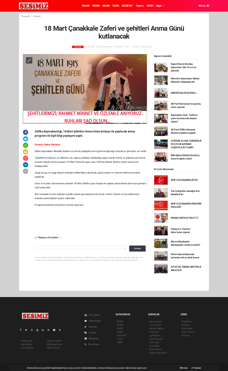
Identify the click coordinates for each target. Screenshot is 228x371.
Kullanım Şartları (54, 341)
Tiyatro (140, 5)
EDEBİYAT (127, 5)
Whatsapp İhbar (54, 344)
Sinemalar (154, 342)
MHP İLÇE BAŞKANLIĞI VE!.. (185, 180)
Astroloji (186, 335)
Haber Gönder (53, 348)
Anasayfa (26, 16)
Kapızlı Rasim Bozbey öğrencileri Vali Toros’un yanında (183, 67)
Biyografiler (187, 328)
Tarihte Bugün (156, 339)
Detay (184, 368)
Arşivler (91, 332)
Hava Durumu (155, 321)
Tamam (196, 368)
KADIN (106, 5)
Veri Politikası (27, 348)
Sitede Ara (187, 321)
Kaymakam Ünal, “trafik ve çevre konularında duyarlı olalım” (184, 118)
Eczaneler (154, 332)
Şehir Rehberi (155, 349)
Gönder (137, 248)
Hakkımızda (26, 341)
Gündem (37, 16)
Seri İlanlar (154, 346)
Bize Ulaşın (92, 344)
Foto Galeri (92, 315)
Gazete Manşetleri (158, 353)
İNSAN (85, 5)
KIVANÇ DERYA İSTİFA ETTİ (184, 218)
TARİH (115, 5)
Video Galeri (93, 321)
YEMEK (96, 5)
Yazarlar (91, 326)
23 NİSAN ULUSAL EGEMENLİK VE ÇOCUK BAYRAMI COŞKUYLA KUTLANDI (186, 144)
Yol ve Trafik (155, 325)
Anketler (186, 325)
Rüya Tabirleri (188, 332)
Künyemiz (92, 338)
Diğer (159, 5)
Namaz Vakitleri (157, 328)
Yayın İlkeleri (27, 344)
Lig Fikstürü (154, 335)
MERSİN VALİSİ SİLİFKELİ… (184, 93)
